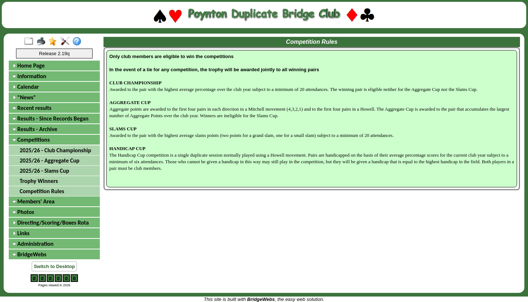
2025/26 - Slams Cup (44, 170)
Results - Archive (34, 129)
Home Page (28, 65)
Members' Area (33, 201)
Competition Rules (42, 191)
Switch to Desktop (54, 266)
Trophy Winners (39, 180)
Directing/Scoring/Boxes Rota (50, 222)
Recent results (31, 107)
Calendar (25, 86)
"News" (24, 97)
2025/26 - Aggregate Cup (49, 160)
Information (29, 76)
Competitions (31, 139)
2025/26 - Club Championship (55, 150)
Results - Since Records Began (50, 118)
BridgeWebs (29, 254)
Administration (33, 243)
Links (21, 233)
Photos (23, 212)
